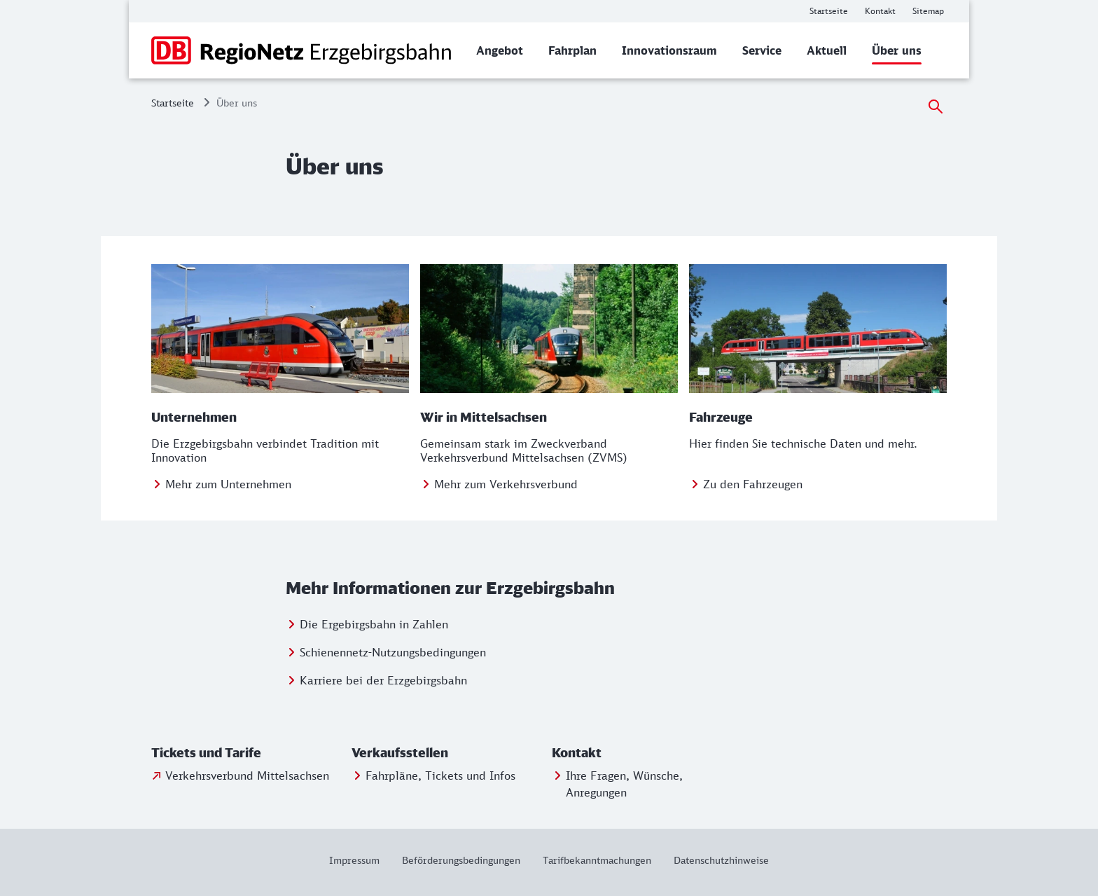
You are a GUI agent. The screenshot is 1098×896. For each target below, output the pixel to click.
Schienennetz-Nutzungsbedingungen (393, 652)
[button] (248, 753)
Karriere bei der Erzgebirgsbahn (383, 680)
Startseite (172, 103)
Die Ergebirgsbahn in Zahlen (374, 624)
